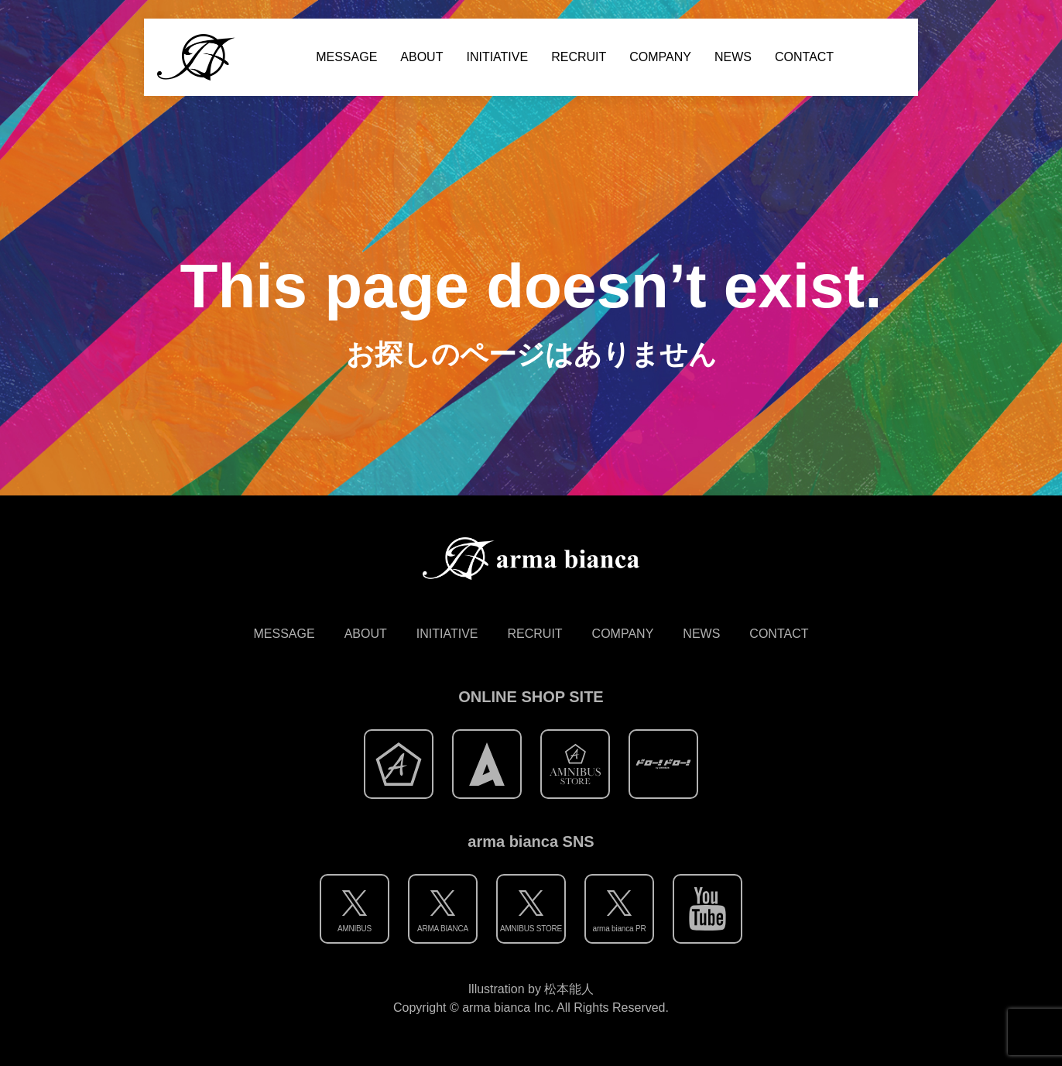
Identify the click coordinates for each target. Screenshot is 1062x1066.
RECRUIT (578, 56)
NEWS (733, 56)
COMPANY (660, 56)
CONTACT (804, 56)
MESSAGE (346, 56)
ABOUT (421, 56)
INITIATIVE (497, 56)
